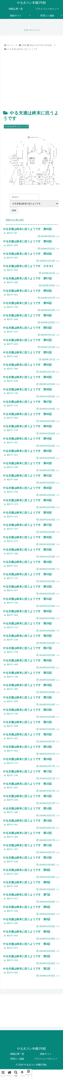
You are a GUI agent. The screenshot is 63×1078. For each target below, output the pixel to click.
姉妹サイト (46, 1053)
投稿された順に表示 (15, 220)
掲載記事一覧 (17, 1053)
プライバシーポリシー (46, 1058)
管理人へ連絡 (17, 1058)
